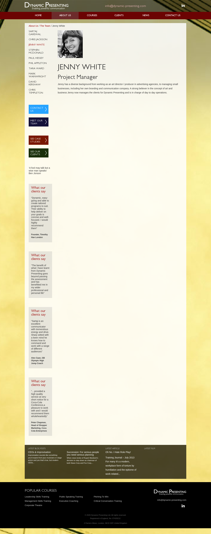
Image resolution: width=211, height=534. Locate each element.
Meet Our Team (36, 122)
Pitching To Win (101, 496)
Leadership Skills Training (37, 496)
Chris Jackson (38, 39)
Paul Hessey (36, 58)
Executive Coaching (68, 501)
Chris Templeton (36, 91)
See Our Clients (35, 153)
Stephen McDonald (36, 52)
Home (38, 15)
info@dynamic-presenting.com (125, 6)
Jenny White (37, 45)
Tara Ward (36, 68)
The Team (45, 26)
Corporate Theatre (33, 505)
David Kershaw (35, 83)
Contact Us (172, 15)
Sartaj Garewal (35, 33)
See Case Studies (35, 140)
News (146, 15)
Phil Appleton (38, 63)
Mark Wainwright (37, 75)
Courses (92, 15)
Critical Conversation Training (108, 501)
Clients (118, 15)
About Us (65, 15)
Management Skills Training (38, 501)
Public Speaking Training (71, 496)
